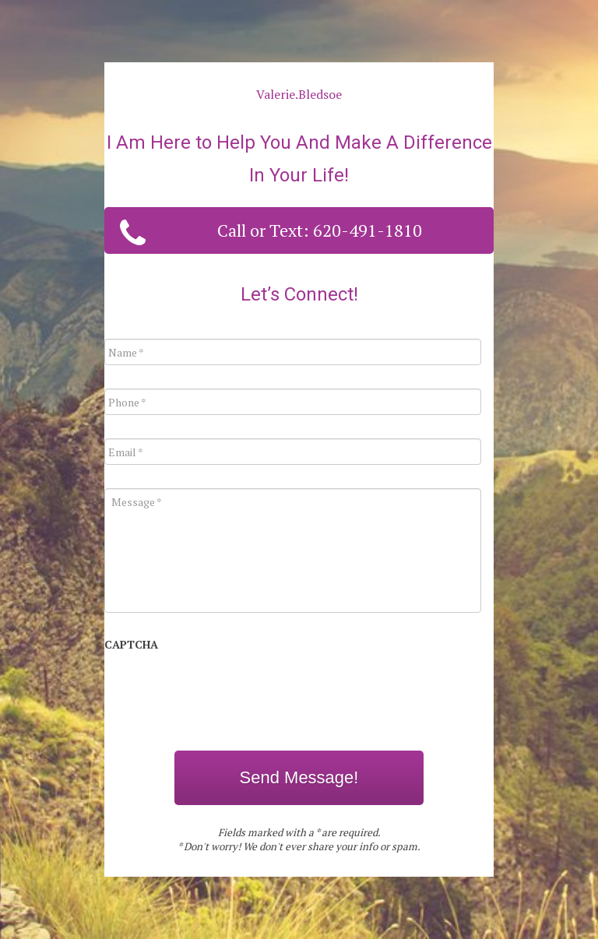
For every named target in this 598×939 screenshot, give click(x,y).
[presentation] (222, 692)
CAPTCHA (131, 645)
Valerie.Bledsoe (299, 94)
